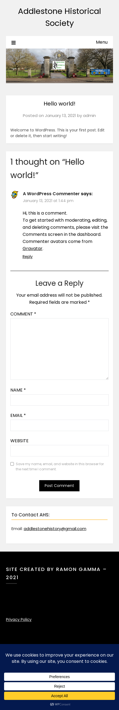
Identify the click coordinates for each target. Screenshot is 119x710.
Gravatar (32, 248)
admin (89, 115)
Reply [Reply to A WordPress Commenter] (28, 256)
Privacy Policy (19, 619)
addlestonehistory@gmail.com (55, 528)
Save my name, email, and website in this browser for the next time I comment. (60, 467)
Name (18, 390)
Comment (23, 314)
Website (19, 441)
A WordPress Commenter (51, 194)
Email (18, 415)
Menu (102, 42)
